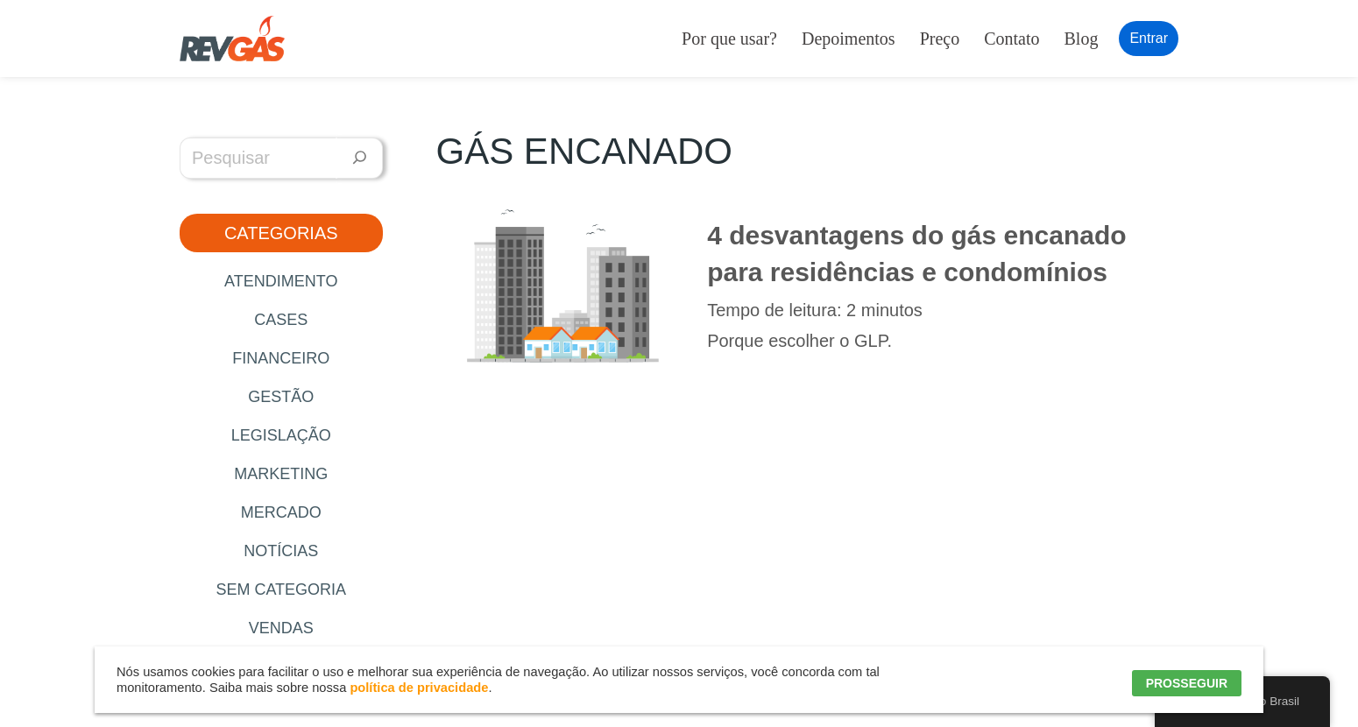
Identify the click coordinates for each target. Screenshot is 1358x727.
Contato (1011, 38)
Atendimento (280, 281)
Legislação (281, 435)
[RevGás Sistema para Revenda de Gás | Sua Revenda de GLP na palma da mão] (232, 38)
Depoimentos (848, 38)
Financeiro (280, 358)
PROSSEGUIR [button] (1186, 683)
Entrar (1148, 38)
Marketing (281, 474)
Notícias (281, 551)
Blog (1081, 38)
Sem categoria (281, 589)
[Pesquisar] (359, 158)
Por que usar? (729, 38)
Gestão (281, 397)
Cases (281, 319)
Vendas (281, 628)
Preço (940, 38)
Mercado (281, 512)
